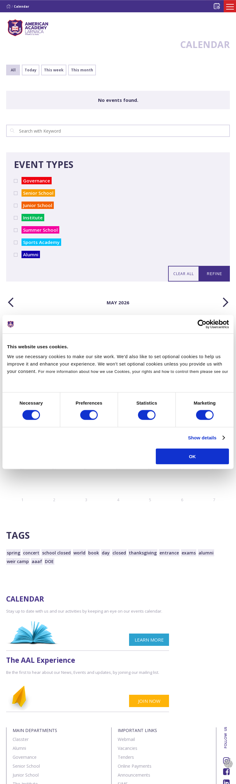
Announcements (134, 719)
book (93, 553)
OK (192, 456)
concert (31, 553)
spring (13, 553)
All (13, 70)
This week (54, 70)
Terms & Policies (83, 776)
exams (189, 553)
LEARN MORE (92, 645)
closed (119, 553)
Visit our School (133, 737)
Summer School (40, 230)
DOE (49, 561)
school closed (56, 553)
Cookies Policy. (22, 379)
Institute (32, 217)
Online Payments (134, 710)
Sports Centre (26, 737)
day (106, 553)
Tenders (126, 701)
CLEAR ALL (183, 273)
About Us (16, 776)
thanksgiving (143, 553)
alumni (206, 553)
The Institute (25, 728)
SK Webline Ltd (70, 760)
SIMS (123, 728)
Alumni (30, 254)
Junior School (37, 205)
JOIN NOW (210, 645)
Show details (202, 437)
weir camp (18, 561)
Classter (21, 683)
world (79, 553)
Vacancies (127, 692)
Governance (36, 181)
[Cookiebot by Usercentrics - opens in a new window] (202, 324)
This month (82, 70)
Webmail (126, 683)
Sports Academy (41, 242)
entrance (169, 553)
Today (31, 70)
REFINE (214, 274)
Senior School (37, 193)
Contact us (45, 776)
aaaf (37, 561)
